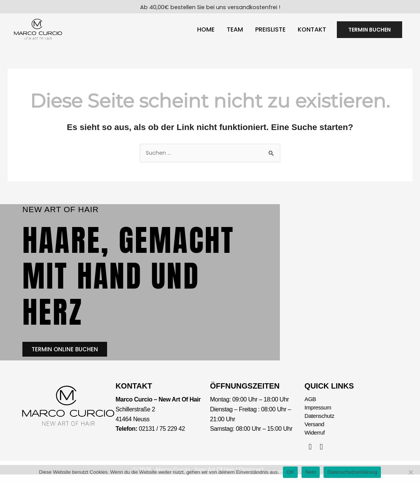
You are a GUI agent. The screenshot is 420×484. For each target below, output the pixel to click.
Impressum (319, 414)
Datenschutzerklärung (352, 472)
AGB (311, 406)
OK (290, 472)
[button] (369, 31)
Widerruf (315, 441)
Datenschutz (320, 424)
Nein (310, 472)
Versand (315, 432)
